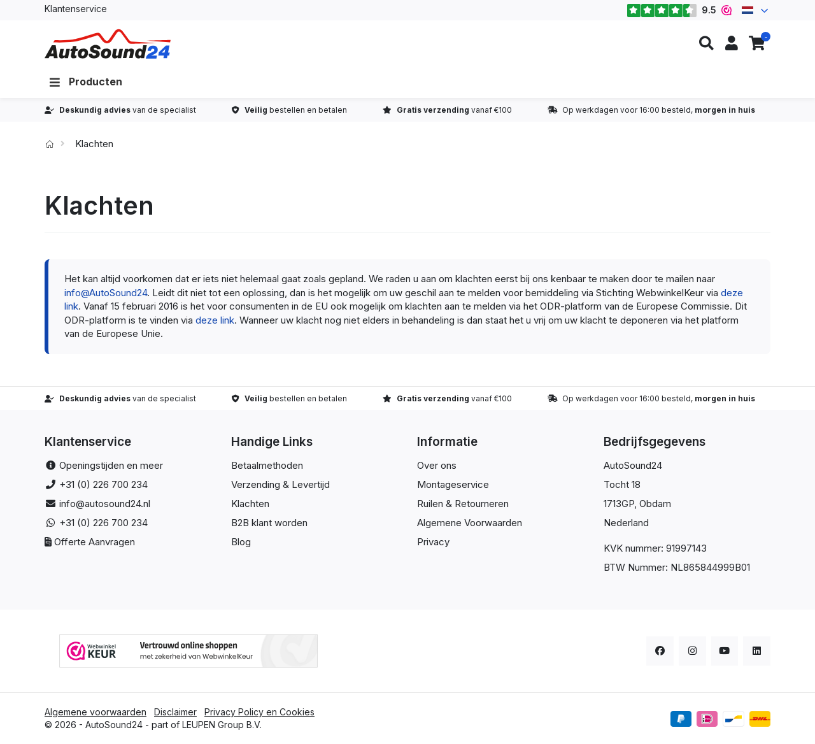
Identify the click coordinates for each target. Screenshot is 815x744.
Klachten (250, 503)
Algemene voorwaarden (95, 711)
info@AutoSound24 (105, 293)
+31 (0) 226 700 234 (103, 484)
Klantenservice (76, 8)
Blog (241, 542)
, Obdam (652, 503)
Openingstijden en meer (111, 465)
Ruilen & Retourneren (463, 503)
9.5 (679, 10)
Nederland (626, 523)
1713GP (619, 503)
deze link (214, 320)
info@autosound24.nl (104, 503)
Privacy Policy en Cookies (259, 711)
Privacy (433, 542)
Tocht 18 (622, 484)
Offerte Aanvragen (94, 542)
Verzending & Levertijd (280, 484)
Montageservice (453, 484)
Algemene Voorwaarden (469, 523)
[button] (706, 43)
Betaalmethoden (267, 465)
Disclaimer (175, 711)
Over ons (437, 465)
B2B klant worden (269, 523)
